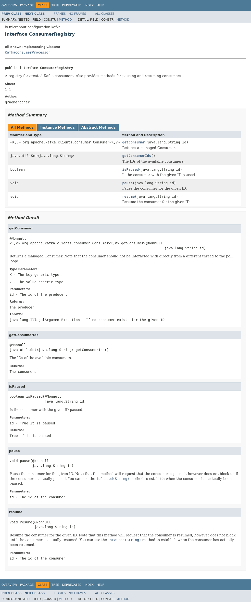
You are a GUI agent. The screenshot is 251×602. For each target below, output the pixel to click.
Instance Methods (57, 127)
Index (89, 5)
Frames (60, 13)
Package (27, 5)
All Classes (104, 13)
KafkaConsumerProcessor (27, 52)
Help (100, 5)
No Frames (77, 13)
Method (65, 19)
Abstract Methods (98, 127)
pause (127, 183)
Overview (9, 5)
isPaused (130, 169)
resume (128, 196)
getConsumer (133, 142)
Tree (55, 5)
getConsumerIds (136, 156)
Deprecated (72, 5)
